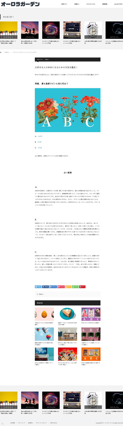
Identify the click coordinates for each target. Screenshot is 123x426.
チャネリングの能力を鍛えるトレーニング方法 (50, 42)
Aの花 (40, 136)
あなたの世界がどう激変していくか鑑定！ (44, 363)
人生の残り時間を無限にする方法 (93, 42)
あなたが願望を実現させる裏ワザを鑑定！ (90, 363)
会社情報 (12, 422)
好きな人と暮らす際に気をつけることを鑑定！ (67, 343)
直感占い (76, 4)
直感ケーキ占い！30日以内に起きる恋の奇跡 (67, 323)
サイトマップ (21, 422)
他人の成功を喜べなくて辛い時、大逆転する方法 (29, 42)
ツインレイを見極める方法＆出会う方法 (114, 42)
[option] (10, 32)
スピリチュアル (91, 4)
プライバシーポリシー (41, 422)
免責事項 (30, 422)
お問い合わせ (53, 422)
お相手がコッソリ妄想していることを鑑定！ (90, 343)
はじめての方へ (118, 4)
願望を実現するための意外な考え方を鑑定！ (44, 343)
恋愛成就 (104, 4)
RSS (2, 423)
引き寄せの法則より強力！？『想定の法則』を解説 (8, 42)
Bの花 (39, 142)
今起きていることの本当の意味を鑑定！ (44, 323)
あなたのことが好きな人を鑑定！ (90, 323)
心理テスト (64, 4)
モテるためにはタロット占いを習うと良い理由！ (67, 363)
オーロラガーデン (107, 423)
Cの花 (40, 148)
